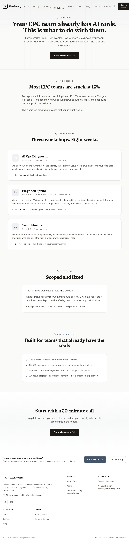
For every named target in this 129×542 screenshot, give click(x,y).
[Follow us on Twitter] (5, 502)
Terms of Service (42, 519)
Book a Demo (95, 459)
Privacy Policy (41, 514)
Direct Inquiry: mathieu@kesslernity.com (22, 495)
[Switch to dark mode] (114, 6)
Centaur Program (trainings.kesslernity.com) (112, 487)
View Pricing (117, 459)
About (5, 514)
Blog (5, 523)
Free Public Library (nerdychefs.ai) (80, 491)
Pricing (69, 486)
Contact (6, 519)
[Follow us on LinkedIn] (11, 502)
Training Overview (106, 481)
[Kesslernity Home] (12, 6)
